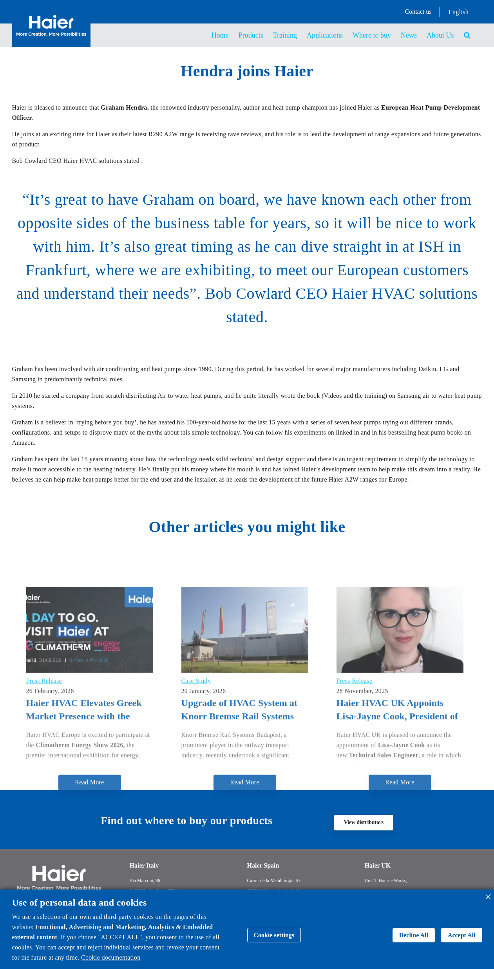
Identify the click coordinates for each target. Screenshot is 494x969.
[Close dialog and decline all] (488, 894)
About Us (440, 35)
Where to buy (372, 35)
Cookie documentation (111, 957)
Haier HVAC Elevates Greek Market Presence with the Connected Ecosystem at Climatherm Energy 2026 (84, 797)
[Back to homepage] (51, 38)
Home (220, 35)
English (459, 12)
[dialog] (247, 929)
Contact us (418, 11)
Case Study (196, 767)
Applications (325, 35)
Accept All (462, 935)
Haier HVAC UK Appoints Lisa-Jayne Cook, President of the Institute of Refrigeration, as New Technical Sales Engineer (397, 797)
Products (251, 35)
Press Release (44, 767)
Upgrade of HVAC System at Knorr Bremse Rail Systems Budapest (239, 797)
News (409, 35)
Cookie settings (274, 935)
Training (285, 35)
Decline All (413, 935)
